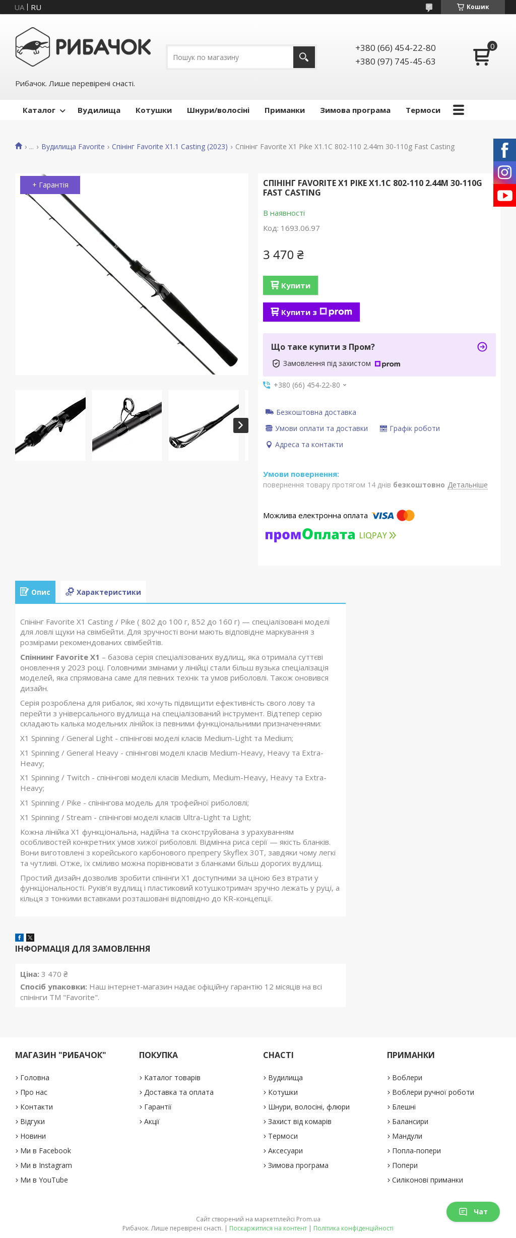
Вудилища (99, 110)
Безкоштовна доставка (316, 411)
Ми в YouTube (44, 1180)
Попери (405, 1165)
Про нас (33, 1092)
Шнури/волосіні (218, 110)
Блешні (404, 1106)
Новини (33, 1136)
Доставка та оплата (179, 1092)
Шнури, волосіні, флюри (309, 1106)
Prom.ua (308, 1219)
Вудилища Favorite (73, 146)
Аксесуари (285, 1150)
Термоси (423, 110)
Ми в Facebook (45, 1150)
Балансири (410, 1121)
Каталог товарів (172, 1077)
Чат (473, 1211)
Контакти (36, 1106)
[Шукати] (304, 57)
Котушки (154, 110)
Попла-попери (416, 1150)
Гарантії (158, 1106)
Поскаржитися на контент (268, 1228)
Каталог (39, 110)
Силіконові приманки (427, 1180)
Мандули (407, 1136)
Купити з (316, 312)
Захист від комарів (300, 1121)
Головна (34, 1077)
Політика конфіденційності (353, 1228)
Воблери (407, 1077)
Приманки (285, 110)
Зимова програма (355, 110)
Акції (152, 1121)
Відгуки (32, 1121)
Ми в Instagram (46, 1165)
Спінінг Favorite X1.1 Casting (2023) (170, 146)
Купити (295, 285)
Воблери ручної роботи (433, 1092)
